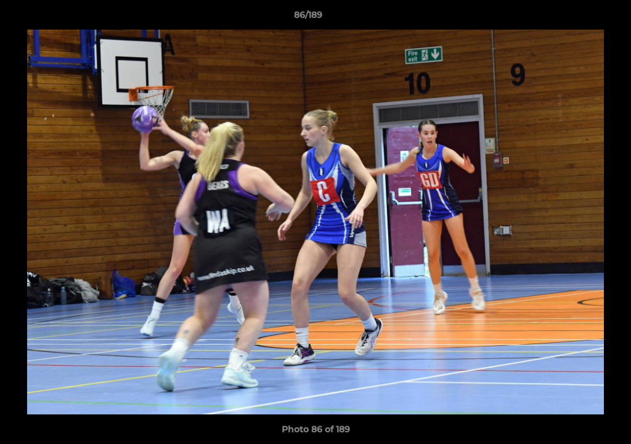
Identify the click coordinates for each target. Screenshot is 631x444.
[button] (579, 17)
